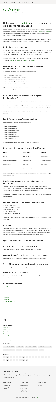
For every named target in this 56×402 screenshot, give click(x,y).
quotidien (41, 31)
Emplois (6, 352)
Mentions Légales (7, 390)
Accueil (6, 2)
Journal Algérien (23, 391)
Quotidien (6, 286)
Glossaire (37, 349)
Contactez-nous (6, 388)
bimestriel (25, 60)
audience (30, 111)
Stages (12, 352)
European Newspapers (25, 393)
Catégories (12, 2)
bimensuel (12, 60)
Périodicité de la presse (9, 300)
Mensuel (6, 290)
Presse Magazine (7, 331)
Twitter (39, 390)
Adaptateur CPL (23, 394)
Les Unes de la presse (33, 345)
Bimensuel (7, 288)
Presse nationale (7, 327)
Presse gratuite (6, 333)
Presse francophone (8, 337)
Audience (6, 298)
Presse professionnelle (8, 335)
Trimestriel (7, 294)
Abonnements (21, 345)
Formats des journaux (26, 349)
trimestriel (33, 60)
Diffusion (6, 296)
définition (26, 23)
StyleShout (38, 400)
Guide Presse (12, 9)
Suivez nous (25, 2)
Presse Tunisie (23, 390)
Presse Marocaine (24, 388)
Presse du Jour (46, 349)
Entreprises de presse (8, 339)
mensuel (48, 31)
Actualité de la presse (9, 345)
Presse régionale (7, 329)
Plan (32, 2)
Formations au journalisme (11, 349)
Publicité (5, 391)
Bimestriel (6, 292)
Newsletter (40, 388)
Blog (19, 2)
